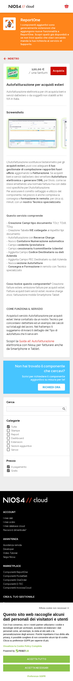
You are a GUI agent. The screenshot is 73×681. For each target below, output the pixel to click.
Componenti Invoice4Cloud (17, 588)
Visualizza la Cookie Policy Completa (22, 646)
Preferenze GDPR (36, 676)
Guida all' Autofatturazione (36, 341)
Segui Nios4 (9, 557)
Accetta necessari (36, 668)
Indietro (11, 58)
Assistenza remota (12, 545)
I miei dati (8, 518)
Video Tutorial (10, 553)
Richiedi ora (51, 387)
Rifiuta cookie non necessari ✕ (54, 608)
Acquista (58, 70)
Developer (8, 549)
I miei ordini (9, 522)
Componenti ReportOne (15, 572)
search (64, 409)
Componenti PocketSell (15, 576)
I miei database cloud (14, 526)
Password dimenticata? (14, 530)
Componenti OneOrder (15, 580)
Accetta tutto (36, 659)
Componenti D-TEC (13, 584)
